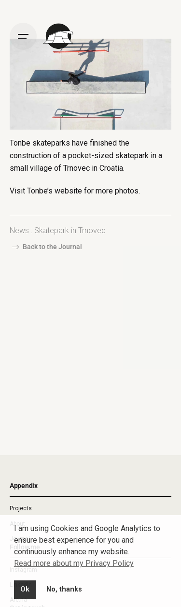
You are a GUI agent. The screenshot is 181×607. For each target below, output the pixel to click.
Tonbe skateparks (40, 143)
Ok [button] (24, 589)
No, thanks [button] (64, 589)
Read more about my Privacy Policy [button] (74, 563)
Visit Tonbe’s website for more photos (74, 190)
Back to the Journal (46, 247)
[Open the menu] (23, 36)
